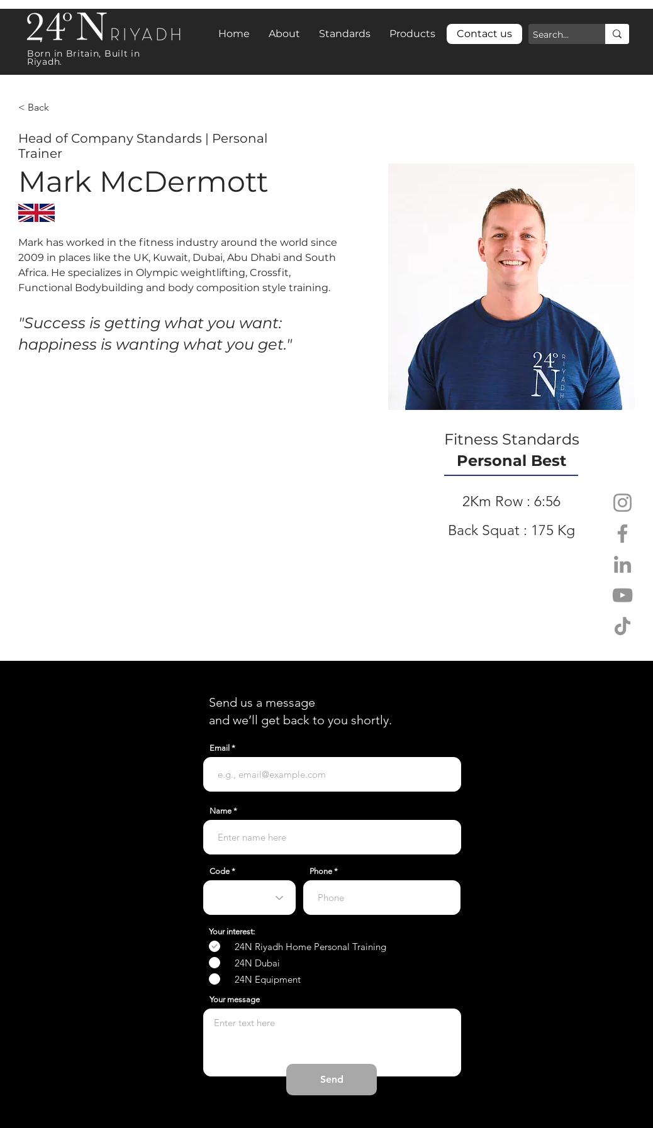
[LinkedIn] (622, 564)
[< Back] (43, 108)
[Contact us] (484, 34)
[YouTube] (622, 595)
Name (220, 811)
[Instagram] (622, 502)
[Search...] (556, 35)
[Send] (331, 1079)
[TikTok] (622, 626)
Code (219, 871)
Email (219, 748)
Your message (234, 999)
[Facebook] (622, 533)
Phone (321, 871)
